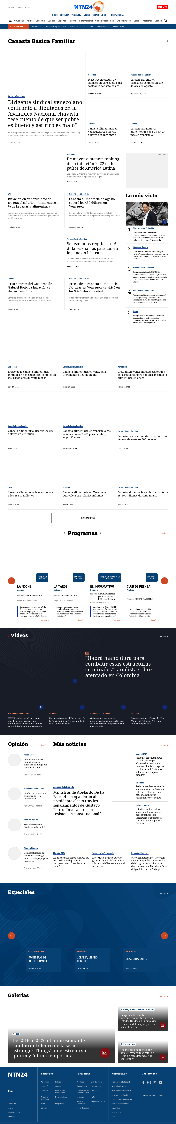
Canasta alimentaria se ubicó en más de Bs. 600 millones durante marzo (143, 494)
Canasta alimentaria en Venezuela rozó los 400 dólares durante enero (103, 131)
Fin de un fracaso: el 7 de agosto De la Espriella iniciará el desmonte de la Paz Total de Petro (67, 721)
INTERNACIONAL (117, 15)
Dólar (10, 487)
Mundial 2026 (118, 26)
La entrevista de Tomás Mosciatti (83, 1092)
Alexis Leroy (29, 755)
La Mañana (95, 1091)
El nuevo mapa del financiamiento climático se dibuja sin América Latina (35, 763)
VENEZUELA (76, 15)
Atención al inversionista (121, 1091)
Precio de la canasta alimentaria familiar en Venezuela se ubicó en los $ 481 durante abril (94, 287)
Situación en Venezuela (34, 789)
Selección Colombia (140, 853)
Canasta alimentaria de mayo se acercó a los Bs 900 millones (32, 494)
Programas (147, 21)
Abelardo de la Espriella (63, 787)
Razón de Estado (83, 1108)
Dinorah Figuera (31, 848)
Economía (40, 21)
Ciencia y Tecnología (104, 21)
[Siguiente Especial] (164, 935)
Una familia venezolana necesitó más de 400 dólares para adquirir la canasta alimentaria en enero (142, 374)
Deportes (62, 21)
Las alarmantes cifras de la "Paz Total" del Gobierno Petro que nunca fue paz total (147, 721)
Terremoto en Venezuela (143, 290)
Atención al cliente (119, 1086)
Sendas (133, 124)
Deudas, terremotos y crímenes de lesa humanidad (35, 796)
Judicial (51, 21)
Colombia (140, 783)
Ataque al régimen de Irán (56, 26)
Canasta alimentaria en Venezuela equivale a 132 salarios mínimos (84, 494)
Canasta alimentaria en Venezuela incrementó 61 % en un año (84, 373)
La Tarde (60, 586)
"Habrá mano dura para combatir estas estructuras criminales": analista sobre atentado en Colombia (118, 666)
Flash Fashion (96, 1086)
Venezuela (12, 367)
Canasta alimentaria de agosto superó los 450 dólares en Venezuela (92, 202)
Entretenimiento (124, 21)
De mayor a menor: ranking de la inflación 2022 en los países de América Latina (93, 163)
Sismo (135, 311)
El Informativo (102, 586)
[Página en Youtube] (160, 1083)
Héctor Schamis (35, 806)
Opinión (158, 21)
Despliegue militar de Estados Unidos (137, 1009)
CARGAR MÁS (88, 518)
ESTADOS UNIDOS (100, 15)
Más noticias (69, 744)
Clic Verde (80, 1082)
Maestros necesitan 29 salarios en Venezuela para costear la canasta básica (105, 82)
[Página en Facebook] (143, 1083)
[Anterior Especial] (11, 935)
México (10, 1108)
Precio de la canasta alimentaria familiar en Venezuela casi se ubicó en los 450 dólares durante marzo (32, 374)
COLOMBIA (64, 15)
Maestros (92, 75)
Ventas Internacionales (120, 1104)
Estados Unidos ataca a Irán (81, 26)
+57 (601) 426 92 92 (156, 1095)
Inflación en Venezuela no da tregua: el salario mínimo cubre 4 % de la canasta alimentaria (33, 202)
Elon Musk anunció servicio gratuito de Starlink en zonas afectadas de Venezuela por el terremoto (108, 862)
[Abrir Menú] (10, 21)
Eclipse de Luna (128, 1044)
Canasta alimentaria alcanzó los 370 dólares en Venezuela (30, 432)
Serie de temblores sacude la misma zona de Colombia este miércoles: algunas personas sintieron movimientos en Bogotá (150, 792)
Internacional (13, 1117)
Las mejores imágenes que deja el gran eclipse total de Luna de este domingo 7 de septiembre (137, 1054)
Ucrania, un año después (87, 959)
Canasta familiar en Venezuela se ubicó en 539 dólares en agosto (146, 82)
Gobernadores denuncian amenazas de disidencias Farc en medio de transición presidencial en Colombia (107, 722)
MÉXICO (87, 15)
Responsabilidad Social (121, 1082)
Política (30, 21)
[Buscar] (165, 21)
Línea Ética (116, 1108)
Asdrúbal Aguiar (31, 820)
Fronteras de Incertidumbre (38, 959)
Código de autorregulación (122, 1099)
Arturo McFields (35, 868)
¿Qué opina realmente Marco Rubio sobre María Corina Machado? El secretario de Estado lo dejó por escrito (141, 612)
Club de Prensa (138, 586)
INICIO (55, 15)
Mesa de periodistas (81, 1102)
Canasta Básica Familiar (140, 75)
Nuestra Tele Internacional (81, 21)
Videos (19, 635)
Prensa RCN (116, 1112)
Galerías (18, 995)
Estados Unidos (142, 805)
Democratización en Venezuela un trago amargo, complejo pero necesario (36, 856)
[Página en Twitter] (155, 1083)
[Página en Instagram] (149, 1083)
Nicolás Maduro (103, 26)
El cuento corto (137, 958)
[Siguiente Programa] (164, 580)
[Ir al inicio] (21, 1078)
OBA (113, 1117)
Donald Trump (36, 26)
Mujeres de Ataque (98, 1101)
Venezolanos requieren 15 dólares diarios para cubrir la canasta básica (93, 248)
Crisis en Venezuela (16, 96)
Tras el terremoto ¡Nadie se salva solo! (34, 825)
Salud (136, 21)
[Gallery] (88, 580)
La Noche (24, 586)
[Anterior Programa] (11, 580)
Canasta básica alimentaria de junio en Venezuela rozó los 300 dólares (142, 438)
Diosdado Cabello (140, 247)
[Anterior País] (166, 25)
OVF (9, 194)
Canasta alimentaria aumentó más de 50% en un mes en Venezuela (147, 131)
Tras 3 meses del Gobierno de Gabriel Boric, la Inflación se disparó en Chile (30, 287)
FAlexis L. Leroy (35, 774)
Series (16, 1034)
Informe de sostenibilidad (121, 1095)
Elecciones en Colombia (143, 228)
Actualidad (19, 21)
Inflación (92, 124)
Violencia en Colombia (100, 713)
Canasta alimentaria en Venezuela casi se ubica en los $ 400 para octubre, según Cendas (87, 434)
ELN (87, 653)
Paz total (135, 713)
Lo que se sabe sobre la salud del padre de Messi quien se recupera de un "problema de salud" (71, 862)
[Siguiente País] (166, 28)
